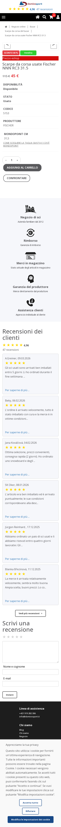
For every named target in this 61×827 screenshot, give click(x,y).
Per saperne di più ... (17, 390)
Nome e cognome (14, 666)
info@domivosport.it (29, 716)
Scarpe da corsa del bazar (17, 31)
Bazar (32, 26)
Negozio (23, 736)
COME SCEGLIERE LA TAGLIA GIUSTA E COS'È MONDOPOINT (26, 144)
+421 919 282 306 (27, 713)
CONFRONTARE (17, 178)
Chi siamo (24, 733)
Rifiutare (30, 811)
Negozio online (19, 26)
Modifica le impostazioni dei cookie (30, 819)
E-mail (7, 678)
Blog (21, 729)
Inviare (10, 694)
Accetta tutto (30, 802)
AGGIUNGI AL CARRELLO (22, 167)
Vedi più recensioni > (30, 613)
